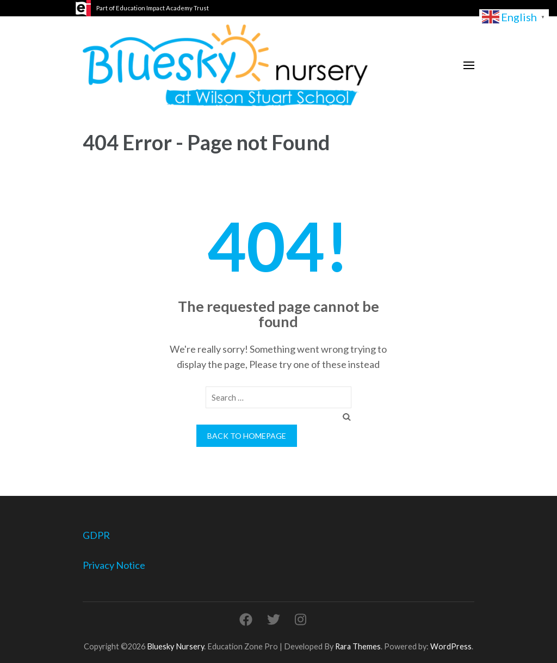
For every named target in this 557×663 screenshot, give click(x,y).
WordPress (451, 646)
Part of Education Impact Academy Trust (152, 7)
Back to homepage (246, 435)
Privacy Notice (114, 565)
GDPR (96, 535)
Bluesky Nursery (175, 646)
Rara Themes (358, 646)
